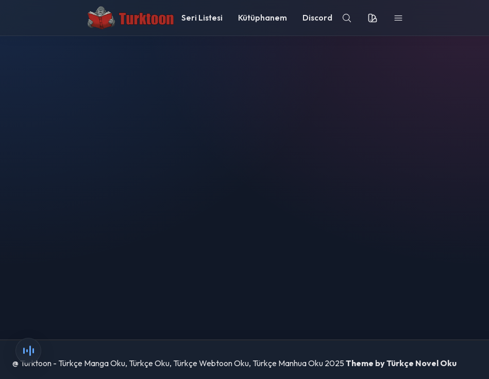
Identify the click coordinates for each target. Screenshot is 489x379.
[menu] (398, 18)
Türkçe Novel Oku (421, 363)
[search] (346, 18)
